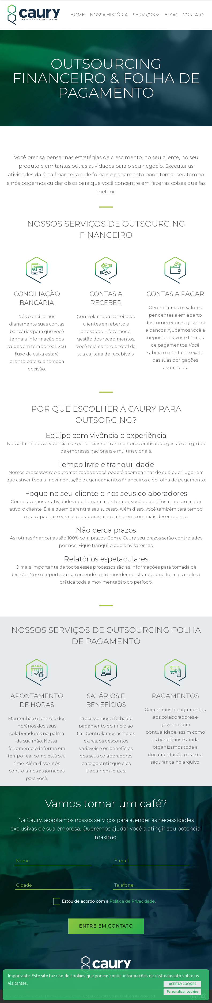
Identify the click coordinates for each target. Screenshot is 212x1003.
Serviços (144, 14)
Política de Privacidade (132, 901)
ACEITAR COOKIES (182, 984)
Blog (170, 14)
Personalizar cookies (182, 991)
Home (77, 14)
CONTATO (193, 14)
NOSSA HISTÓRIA (109, 14)
